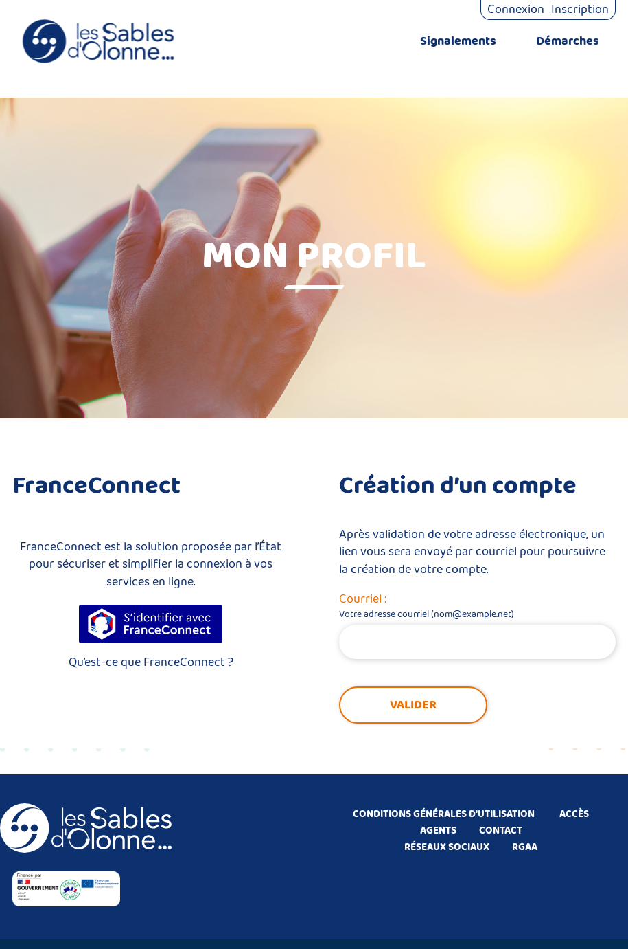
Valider (413, 705)
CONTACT (500, 831)
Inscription (580, 9)
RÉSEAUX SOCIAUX (446, 847)
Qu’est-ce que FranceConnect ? (151, 662)
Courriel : (362, 599)
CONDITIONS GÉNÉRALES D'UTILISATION (444, 814)
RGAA (524, 847)
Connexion (515, 9)
